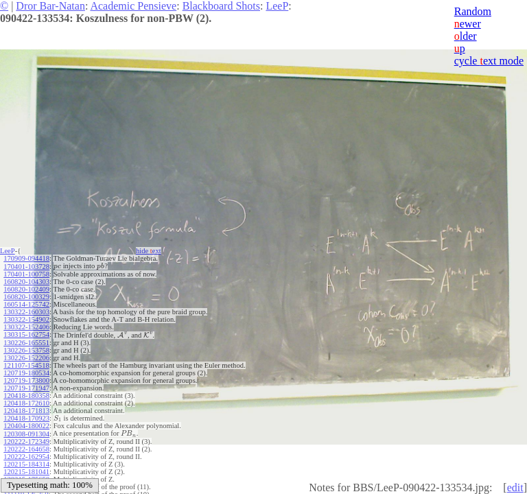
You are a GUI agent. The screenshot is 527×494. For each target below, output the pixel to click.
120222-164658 (26, 449)
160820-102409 (26, 289)
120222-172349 (26, 441)
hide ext (148, 251)
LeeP (277, 6)
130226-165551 (26, 342)
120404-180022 (26, 426)
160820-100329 (26, 297)
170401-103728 (26, 266)
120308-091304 (26, 434)
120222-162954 (26, 456)
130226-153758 (26, 350)
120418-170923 (26, 418)
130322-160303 (26, 312)
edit (515, 487)
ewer (467, 24)
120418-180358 (26, 395)
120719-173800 (26, 380)
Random (472, 11)
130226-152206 (26, 358)
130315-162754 (26, 334)
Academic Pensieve (133, 6)
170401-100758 (26, 274)
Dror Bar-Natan (50, 6)
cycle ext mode (489, 61)
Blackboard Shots (221, 6)
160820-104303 (26, 281)
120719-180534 (26, 373)
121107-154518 (26, 365)
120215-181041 (26, 471)
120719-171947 (26, 388)
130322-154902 (26, 319)
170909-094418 (26, 258)
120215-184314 (26, 464)
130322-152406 (26, 327)
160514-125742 (26, 304)
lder (465, 36)
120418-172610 (26, 403)
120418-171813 (26, 410)
